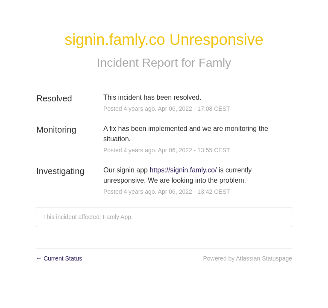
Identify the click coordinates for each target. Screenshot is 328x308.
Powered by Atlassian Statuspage (247, 258)
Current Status (59, 258)
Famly (215, 62)
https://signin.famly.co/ (183, 170)
